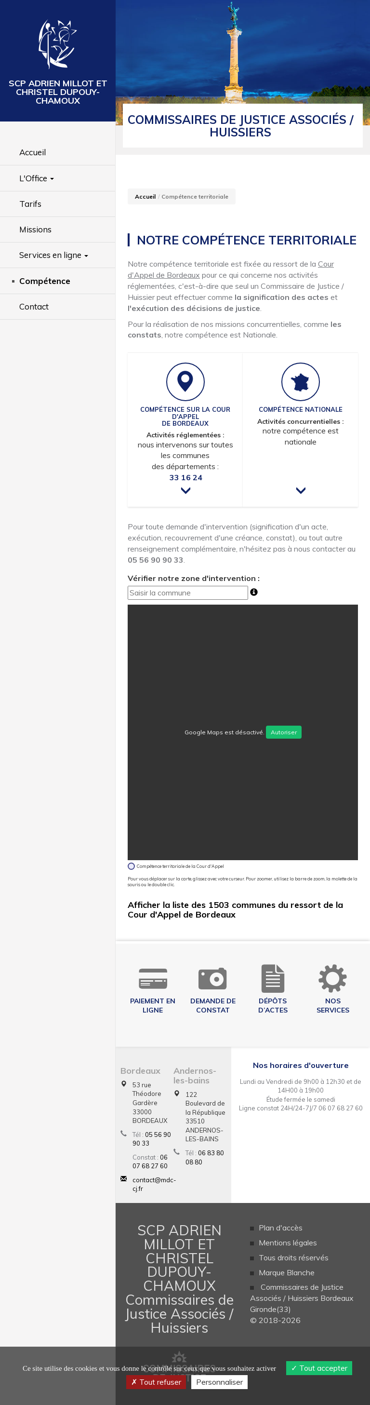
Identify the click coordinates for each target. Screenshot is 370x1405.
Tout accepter (319, 1368)
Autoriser (284, 732)
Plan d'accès (281, 1227)
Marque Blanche (287, 1272)
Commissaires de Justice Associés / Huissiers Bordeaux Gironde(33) (302, 1298)
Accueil (145, 196)
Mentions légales (288, 1242)
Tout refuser (156, 1382)
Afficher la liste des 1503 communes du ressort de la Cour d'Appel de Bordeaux (235, 909)
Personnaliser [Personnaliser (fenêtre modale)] (219, 1382)
